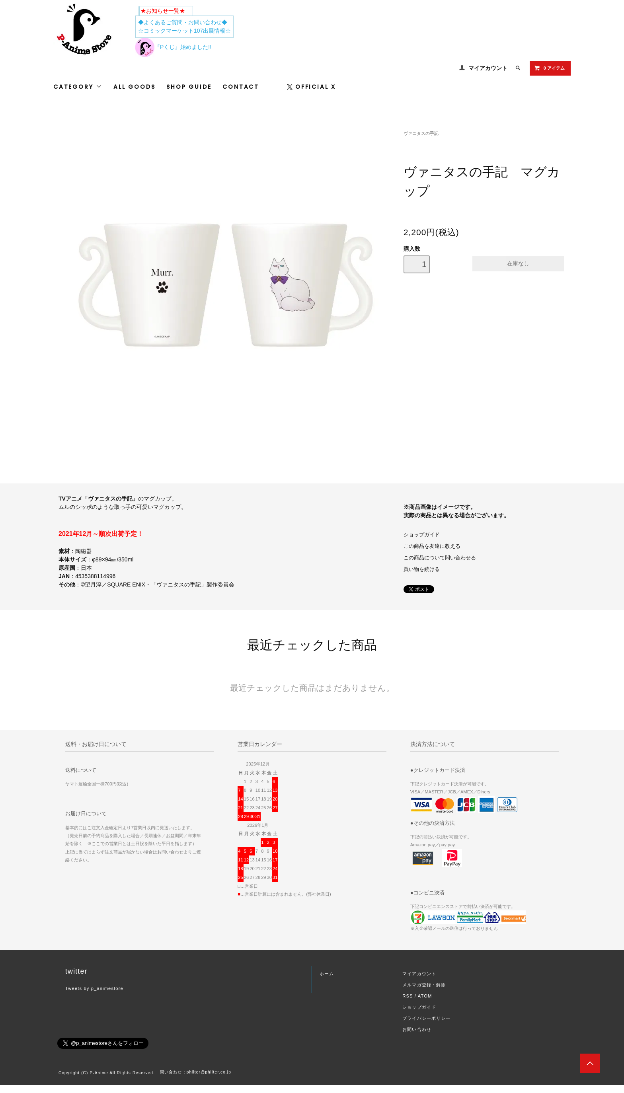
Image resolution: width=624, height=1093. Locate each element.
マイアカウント (487, 68)
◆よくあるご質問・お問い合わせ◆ (182, 22)
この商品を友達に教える (432, 546)
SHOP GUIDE (188, 87)
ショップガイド (422, 535)
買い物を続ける (422, 569)
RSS (407, 996)
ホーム (327, 973)
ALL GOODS (134, 87)
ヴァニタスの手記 (421, 133)
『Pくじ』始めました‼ (173, 47)
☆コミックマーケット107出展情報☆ (184, 30)
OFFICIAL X (311, 87)
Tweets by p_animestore (94, 988)
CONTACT (240, 87)
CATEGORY (77, 87)
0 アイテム (549, 68)
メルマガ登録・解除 (424, 984)
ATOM (425, 996)
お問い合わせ (416, 1029)
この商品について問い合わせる (440, 558)
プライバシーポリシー (426, 1018)
